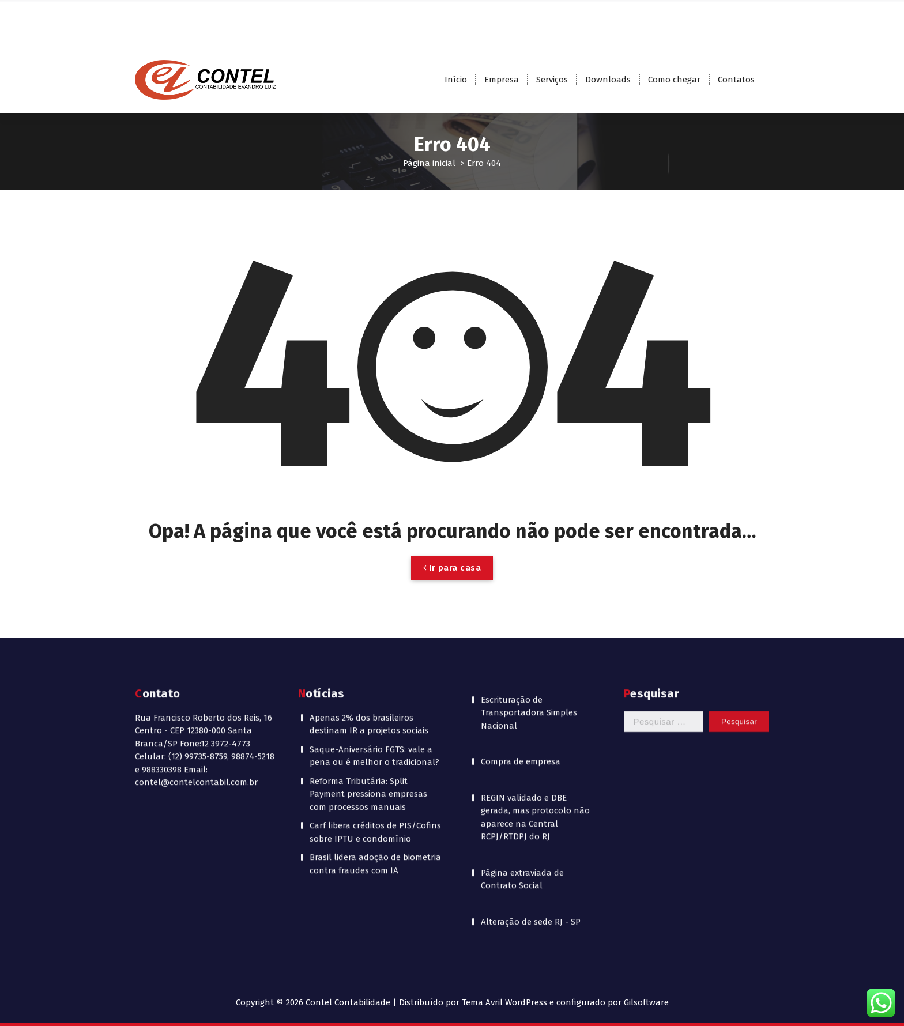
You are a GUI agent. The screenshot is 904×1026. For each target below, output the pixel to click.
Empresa (501, 79)
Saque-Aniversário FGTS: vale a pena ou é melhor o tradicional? (374, 626)
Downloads (608, 79)
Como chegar (674, 79)
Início (456, 79)
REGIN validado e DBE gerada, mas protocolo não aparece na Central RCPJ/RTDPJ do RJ (535, 687)
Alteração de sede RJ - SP (531, 791)
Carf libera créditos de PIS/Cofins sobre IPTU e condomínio (375, 702)
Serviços (552, 79)
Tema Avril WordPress (504, 1002)
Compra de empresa (520, 631)
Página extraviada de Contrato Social (522, 749)
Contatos (736, 79)
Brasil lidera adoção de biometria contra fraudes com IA (375, 733)
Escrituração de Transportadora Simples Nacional (529, 582)
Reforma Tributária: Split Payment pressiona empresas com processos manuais (368, 664)
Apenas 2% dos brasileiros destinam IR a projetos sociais (369, 594)
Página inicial (429, 163)
